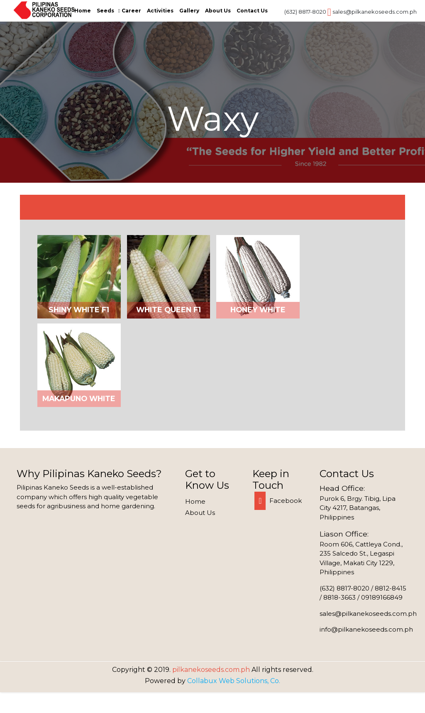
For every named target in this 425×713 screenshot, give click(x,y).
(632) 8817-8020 (305, 11)
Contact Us (252, 10)
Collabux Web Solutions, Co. (233, 681)
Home (82, 10)
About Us (218, 10)
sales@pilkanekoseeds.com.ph (374, 11)
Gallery (189, 10)
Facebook (278, 501)
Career (131, 10)
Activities (160, 10)
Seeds (105, 10)
